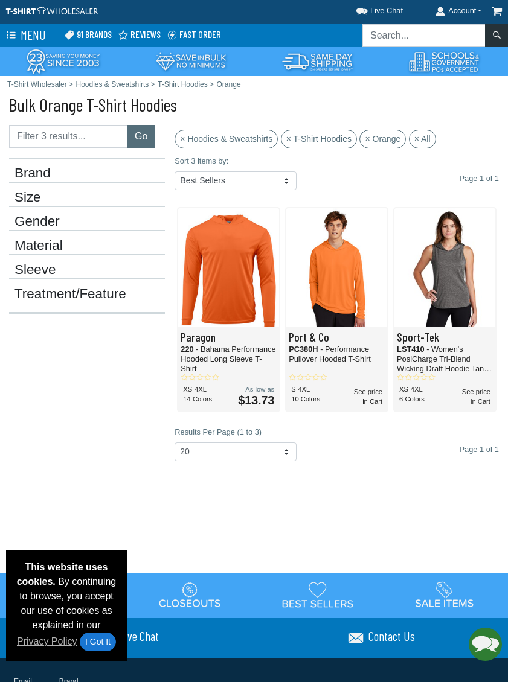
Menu (25, 35)
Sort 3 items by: (201, 160)
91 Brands (88, 34)
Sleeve (35, 269)
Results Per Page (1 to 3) (218, 431)
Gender (37, 221)
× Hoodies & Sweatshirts (226, 139)
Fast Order (194, 34)
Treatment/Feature (70, 294)
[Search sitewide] (424, 35)
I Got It (98, 641)
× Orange (382, 139)
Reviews (139, 34)
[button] (368, 9)
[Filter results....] (68, 136)
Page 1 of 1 (479, 449)
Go (141, 136)
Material (38, 245)
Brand (32, 173)
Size (27, 197)
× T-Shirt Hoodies (319, 139)
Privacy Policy (47, 641)
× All (422, 139)
